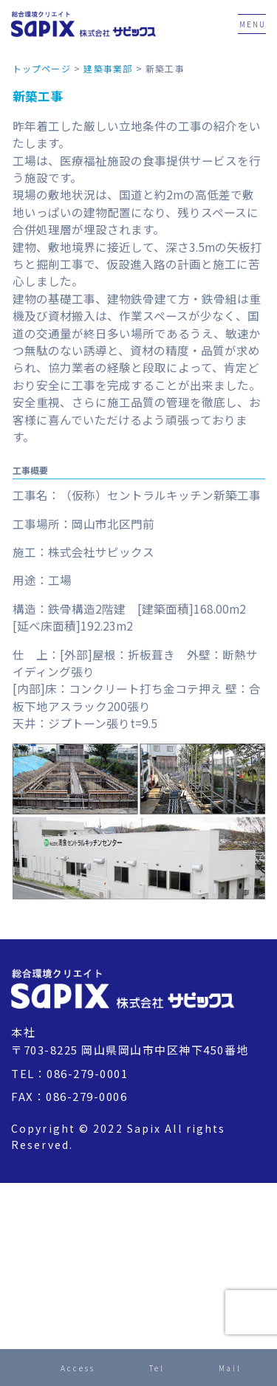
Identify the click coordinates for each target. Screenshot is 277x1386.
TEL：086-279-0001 (69, 1073)
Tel (157, 1367)
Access (78, 1367)
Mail (230, 1367)
